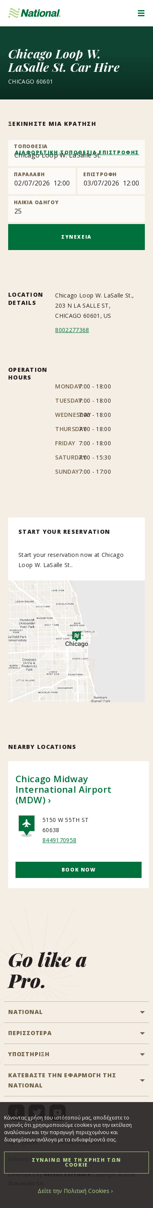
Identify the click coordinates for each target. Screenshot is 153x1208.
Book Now (79, 869)
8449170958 (59, 840)
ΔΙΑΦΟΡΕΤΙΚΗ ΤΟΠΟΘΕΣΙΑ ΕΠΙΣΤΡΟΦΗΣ (77, 152)
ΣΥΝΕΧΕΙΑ (76, 236)
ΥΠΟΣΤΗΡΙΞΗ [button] (29, 1054)
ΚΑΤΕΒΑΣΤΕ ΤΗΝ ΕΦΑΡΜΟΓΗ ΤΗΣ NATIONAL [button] (62, 1080)
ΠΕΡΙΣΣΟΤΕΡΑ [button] (30, 1033)
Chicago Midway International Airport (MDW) (63, 789)
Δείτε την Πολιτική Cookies (73, 1191)
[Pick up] (41, 181)
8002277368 (72, 330)
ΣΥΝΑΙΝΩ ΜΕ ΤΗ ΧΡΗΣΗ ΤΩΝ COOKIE (76, 1162)
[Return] (111, 181)
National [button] (25, 1012)
